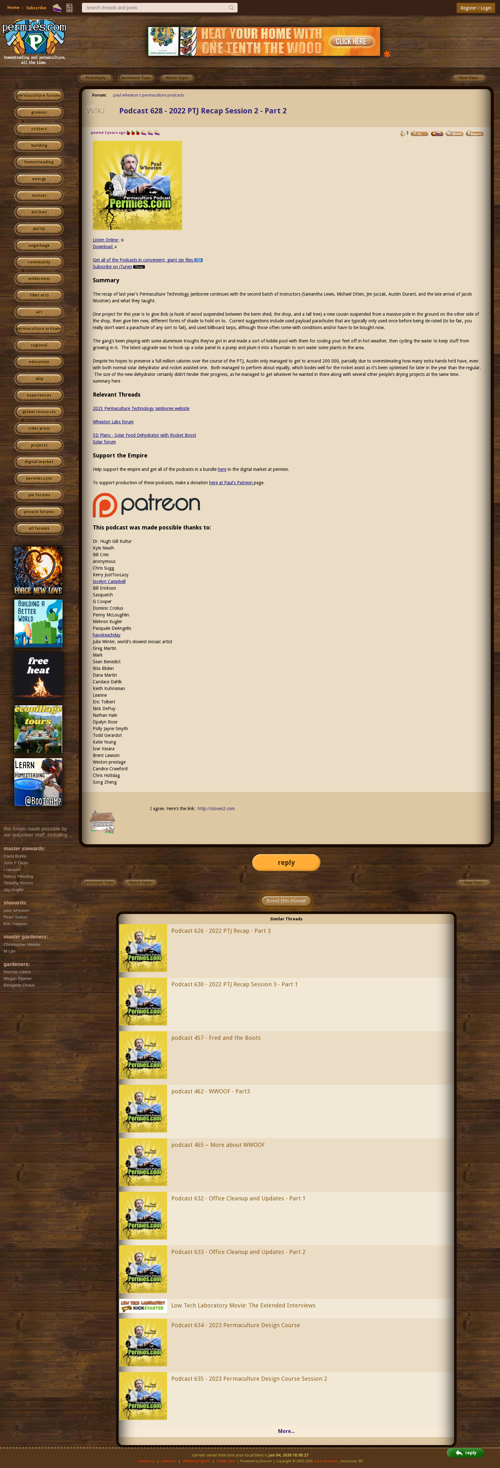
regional (39, 345)
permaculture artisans (39, 329)
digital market (39, 462)
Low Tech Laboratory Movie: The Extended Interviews (243, 1305)
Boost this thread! (286, 901)
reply (286, 863)
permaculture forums (39, 95)
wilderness (39, 279)
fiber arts (39, 295)
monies (39, 195)
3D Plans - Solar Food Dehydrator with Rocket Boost (144, 435)
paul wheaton (326, 1461)
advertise (168, 1461)
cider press (39, 428)
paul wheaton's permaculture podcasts (148, 95)
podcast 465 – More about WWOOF (218, 1144)
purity (39, 229)
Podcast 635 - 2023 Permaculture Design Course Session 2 (249, 1378)
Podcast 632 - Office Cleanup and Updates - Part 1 (238, 1198)
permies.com (39, 478)
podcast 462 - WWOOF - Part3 (210, 1091)
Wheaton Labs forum (113, 421)
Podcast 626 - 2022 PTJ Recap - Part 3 (221, 930)
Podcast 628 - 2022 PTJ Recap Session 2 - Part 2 (203, 110)
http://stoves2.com (216, 808)
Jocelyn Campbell (109, 581)
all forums (39, 528)
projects (39, 445)
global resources (39, 412)
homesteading (39, 162)
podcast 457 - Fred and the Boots (216, 1037)
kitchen (39, 212)
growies (39, 112)
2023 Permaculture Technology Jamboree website (141, 408)
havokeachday (107, 634)
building (39, 145)
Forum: (99, 95)
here (222, 469)
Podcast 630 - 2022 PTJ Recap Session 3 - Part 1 (234, 984)
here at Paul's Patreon (231, 482)
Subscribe (36, 7)
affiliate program (196, 1461)
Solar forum (104, 441)
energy (39, 179)
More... (286, 1431)
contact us (146, 1461)
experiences (39, 395)
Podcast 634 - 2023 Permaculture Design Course (235, 1325)
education (39, 362)
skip (39, 379)
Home (13, 7)
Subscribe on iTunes (119, 266)
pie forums (39, 495)
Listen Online (108, 239)
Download (105, 246)
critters (39, 129)
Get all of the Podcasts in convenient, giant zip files (148, 260)
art (39, 312)
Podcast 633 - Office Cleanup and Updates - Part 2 (238, 1252)
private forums (39, 512)
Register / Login (475, 8)
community (39, 262)
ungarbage (39, 245)
